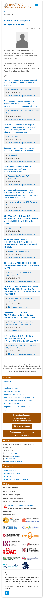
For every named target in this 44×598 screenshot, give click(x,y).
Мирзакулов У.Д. (13, 202)
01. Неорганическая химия (17, 307)
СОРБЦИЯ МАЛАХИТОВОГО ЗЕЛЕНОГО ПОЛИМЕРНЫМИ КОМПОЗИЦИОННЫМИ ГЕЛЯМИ (21, 265)
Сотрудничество (11, 385)
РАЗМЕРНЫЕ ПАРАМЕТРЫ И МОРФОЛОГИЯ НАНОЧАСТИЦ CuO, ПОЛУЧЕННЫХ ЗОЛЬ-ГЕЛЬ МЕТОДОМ (19, 315)
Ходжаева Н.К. (27, 322)
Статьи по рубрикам (12, 473)
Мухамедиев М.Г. (14, 89)
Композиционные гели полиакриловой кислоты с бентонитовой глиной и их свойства (20, 82)
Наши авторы (10, 476)
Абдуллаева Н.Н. (13, 228)
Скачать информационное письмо (20, 505)
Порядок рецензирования (14, 394)
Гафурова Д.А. (24, 345)
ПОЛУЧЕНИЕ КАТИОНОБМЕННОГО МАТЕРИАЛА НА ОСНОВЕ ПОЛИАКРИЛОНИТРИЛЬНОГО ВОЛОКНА (21, 338)
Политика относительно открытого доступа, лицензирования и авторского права (21, 399)
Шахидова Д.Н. (14, 348)
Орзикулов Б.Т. (13, 345)
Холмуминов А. (11, 178)
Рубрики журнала (11, 388)
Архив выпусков (11, 470)
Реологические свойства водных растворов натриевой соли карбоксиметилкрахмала (17, 169)
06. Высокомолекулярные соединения (21, 96)
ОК (7, 593)
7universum (11, 456)
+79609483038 (9, 459)
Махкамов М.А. (26, 89)
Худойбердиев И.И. (14, 298)
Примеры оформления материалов (18, 407)
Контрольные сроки (12, 391)
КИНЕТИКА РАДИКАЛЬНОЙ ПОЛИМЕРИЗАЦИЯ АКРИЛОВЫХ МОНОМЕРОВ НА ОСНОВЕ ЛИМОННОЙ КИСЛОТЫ (20, 243)
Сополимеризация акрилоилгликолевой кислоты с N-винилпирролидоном (21, 149)
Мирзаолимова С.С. (13, 324)
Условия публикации (12, 403)
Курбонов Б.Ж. (27, 298)
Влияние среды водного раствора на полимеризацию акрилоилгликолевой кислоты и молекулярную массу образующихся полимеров (20, 128)
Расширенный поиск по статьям (16, 480)
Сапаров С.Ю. (12, 176)
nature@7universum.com (12, 462)
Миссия (8, 382)
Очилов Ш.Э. (24, 202)
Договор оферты (11, 410)
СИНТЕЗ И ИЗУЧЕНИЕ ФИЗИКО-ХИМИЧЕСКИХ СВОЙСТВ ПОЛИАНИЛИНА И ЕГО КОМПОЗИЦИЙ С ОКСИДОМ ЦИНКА (21, 220)
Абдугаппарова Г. (12, 275)
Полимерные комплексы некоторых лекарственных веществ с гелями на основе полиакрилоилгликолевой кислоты (21, 103)
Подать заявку (22, 426)
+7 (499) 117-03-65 (10, 453)
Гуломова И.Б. (12, 251)
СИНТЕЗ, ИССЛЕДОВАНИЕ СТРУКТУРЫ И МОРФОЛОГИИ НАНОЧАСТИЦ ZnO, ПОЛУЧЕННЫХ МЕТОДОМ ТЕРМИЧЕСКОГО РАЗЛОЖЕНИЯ (22, 290)
